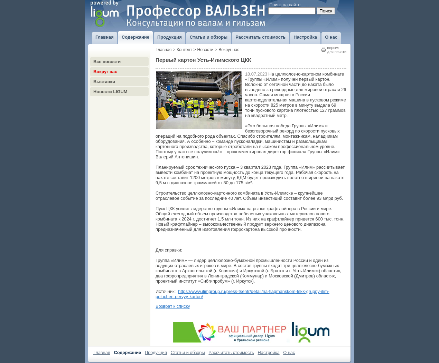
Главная (163, 49)
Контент (184, 49)
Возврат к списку (173, 306)
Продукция (156, 352)
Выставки (104, 81)
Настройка (269, 352)
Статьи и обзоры (188, 352)
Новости (205, 49)
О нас (289, 352)
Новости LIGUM (110, 91)
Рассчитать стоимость (231, 352)
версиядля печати (336, 50)
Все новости (107, 61)
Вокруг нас (105, 71)
